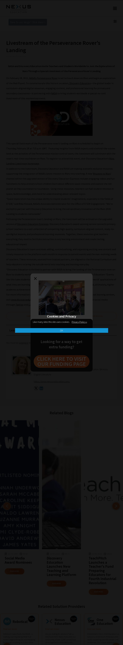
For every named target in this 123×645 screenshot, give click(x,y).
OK (61, 330)
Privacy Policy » (79, 321)
